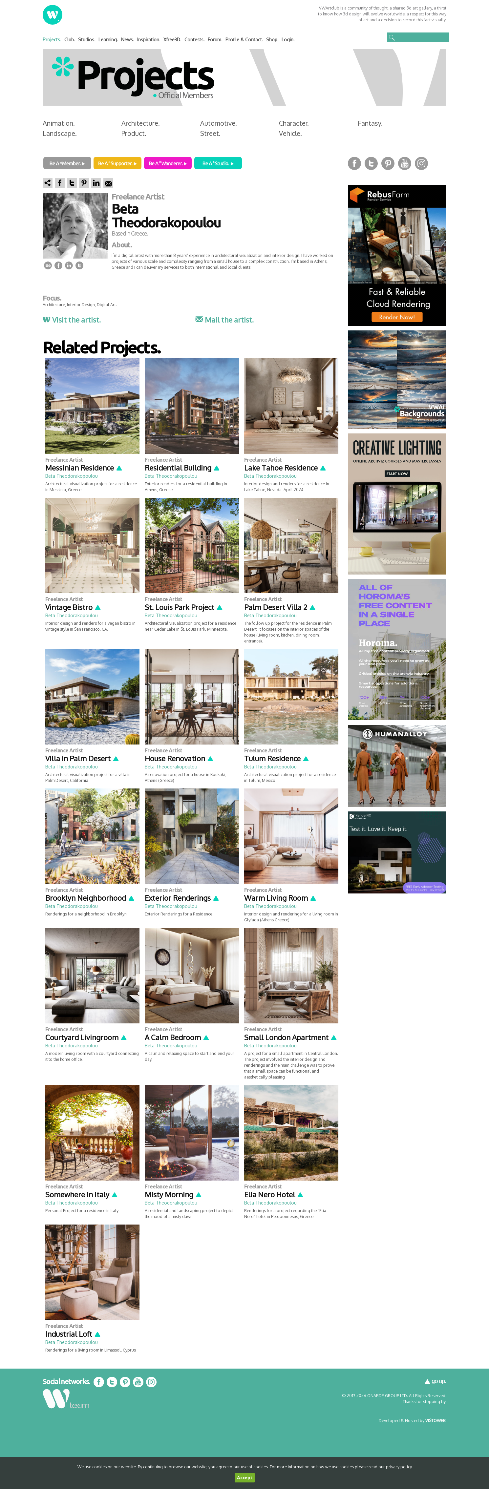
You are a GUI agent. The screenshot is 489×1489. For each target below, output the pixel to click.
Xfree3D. (172, 39)
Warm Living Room (280, 897)
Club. (69, 39)
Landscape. (60, 133)
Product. (133, 133)
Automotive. (218, 123)
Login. (288, 39)
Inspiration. (148, 39)
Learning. (108, 39)
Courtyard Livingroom (86, 1037)
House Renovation (179, 758)
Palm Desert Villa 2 (280, 607)
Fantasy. (370, 123)
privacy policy (399, 1466)
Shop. (272, 39)
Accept (244, 1477)
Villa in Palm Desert (82, 758)
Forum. (215, 39)
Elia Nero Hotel (274, 1194)
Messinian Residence (84, 467)
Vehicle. (290, 133)
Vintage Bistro (73, 607)
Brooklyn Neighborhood (90, 897)
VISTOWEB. (435, 1420)
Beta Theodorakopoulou (71, 476)
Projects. (52, 39)
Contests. (194, 39)
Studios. (87, 39)
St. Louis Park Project (184, 607)
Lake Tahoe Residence (285, 467)
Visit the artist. (72, 319)
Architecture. (140, 123)
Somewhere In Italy (81, 1194)
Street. (210, 133)
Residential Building (182, 467)
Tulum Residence (276, 758)
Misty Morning (173, 1194)
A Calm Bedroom (177, 1037)
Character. (294, 123)
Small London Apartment (290, 1037)
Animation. (59, 123)
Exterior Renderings (182, 897)
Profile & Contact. (244, 39)
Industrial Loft (73, 1333)
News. (127, 39)
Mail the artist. (224, 319)
